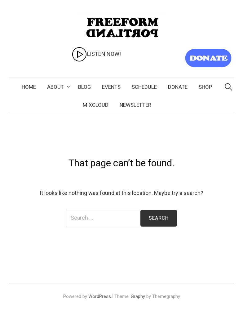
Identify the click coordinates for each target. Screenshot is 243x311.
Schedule (144, 87)
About (55, 87)
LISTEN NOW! (96, 54)
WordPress (99, 296)
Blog (84, 87)
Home (29, 87)
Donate (178, 87)
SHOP (205, 87)
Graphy (138, 296)
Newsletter (135, 105)
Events (111, 87)
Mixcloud (95, 105)
